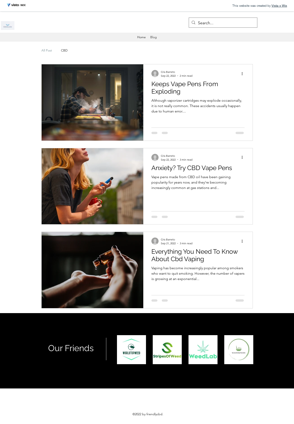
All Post (46, 50)
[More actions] (244, 73)
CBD (64, 50)
